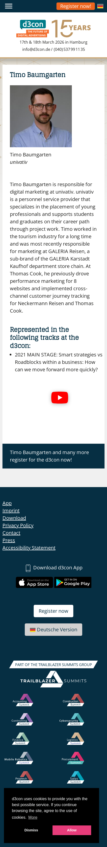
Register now (53, 611)
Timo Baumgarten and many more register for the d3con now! (49, 456)
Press (8, 540)
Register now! (75, 6)
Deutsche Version (53, 629)
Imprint (11, 510)
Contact (11, 532)
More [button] (32, 817)
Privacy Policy (17, 525)
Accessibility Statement (28, 547)
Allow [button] (72, 830)
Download (14, 518)
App (7, 503)
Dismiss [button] (31, 830)
